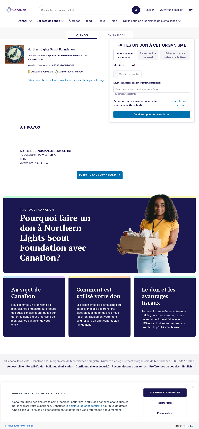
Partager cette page (93, 80)
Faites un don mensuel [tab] (148, 55)
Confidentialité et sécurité (92, 366)
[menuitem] (25, 20)
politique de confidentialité (85, 405)
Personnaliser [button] (165, 413)
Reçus (101, 21)
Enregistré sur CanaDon (69, 72)
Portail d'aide (34, 366)
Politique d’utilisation (59, 366)
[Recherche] (87, 10)
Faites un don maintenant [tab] (125, 55)
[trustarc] (188, 426)
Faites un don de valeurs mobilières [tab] (175, 55)
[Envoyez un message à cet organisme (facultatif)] (151, 89)
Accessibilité (15, 366)
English (150, 9)
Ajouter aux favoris (70, 80)
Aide (114, 21)
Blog (89, 21)
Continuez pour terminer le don (151, 114)
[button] (192, 387)
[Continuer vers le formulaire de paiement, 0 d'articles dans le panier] (191, 9)
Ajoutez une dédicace (180, 103)
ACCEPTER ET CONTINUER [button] (165, 392)
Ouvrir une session (171, 9)
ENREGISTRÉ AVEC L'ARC (40, 72)
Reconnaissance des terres (129, 366)
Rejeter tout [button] (164, 402)
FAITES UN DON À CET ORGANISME (99, 175)
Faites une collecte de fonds (43, 80)
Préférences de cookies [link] (164, 366)
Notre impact (117, 34)
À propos (74, 21)
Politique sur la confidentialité (19, 426)
